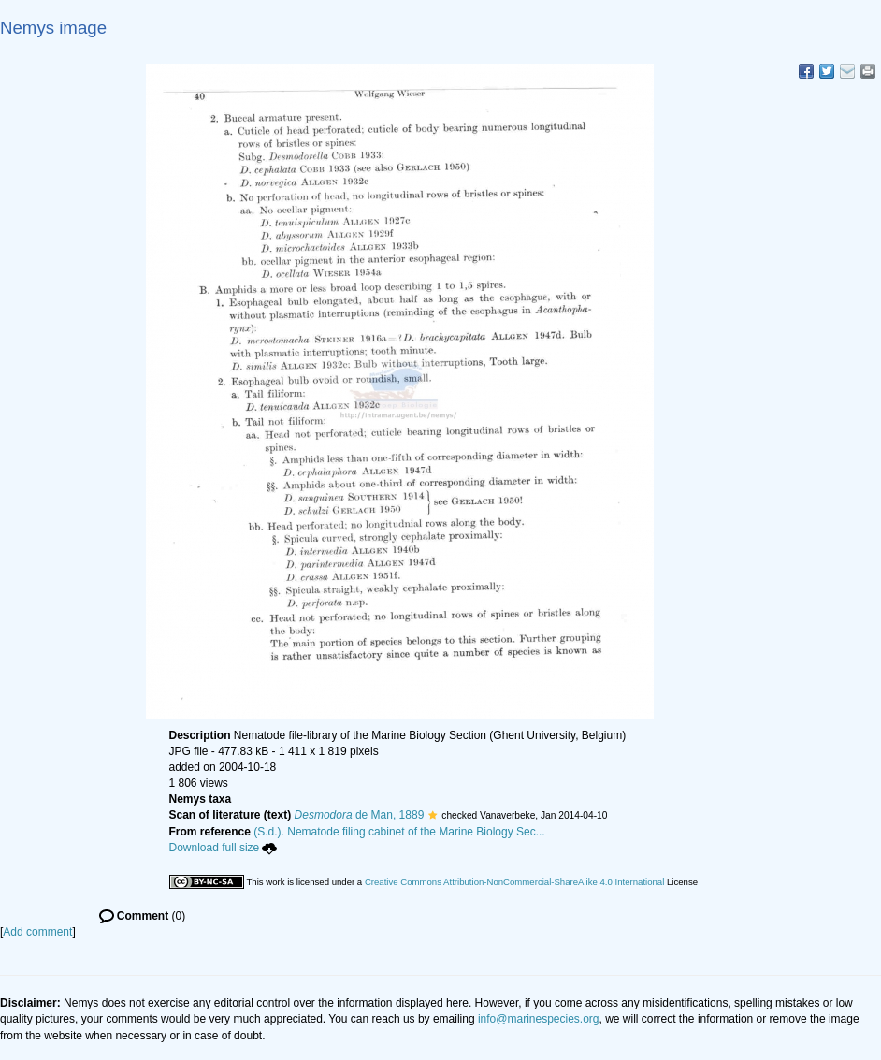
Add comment (37, 931)
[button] (432, 815)
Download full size (223, 847)
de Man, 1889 (360, 814)
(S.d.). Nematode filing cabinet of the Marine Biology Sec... (399, 831)
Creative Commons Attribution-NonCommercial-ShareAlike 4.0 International (514, 882)
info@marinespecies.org (538, 1018)
